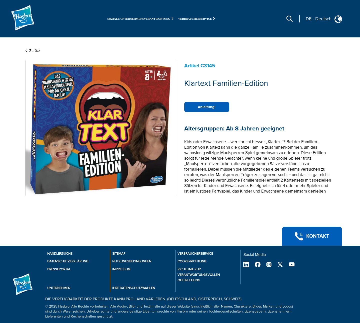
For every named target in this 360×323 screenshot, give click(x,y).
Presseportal (59, 269)
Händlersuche (59, 254)
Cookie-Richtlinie (192, 261)
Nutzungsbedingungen (131, 261)
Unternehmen (58, 288)
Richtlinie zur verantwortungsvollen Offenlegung (199, 274)
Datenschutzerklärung (67, 261)
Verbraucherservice (195, 254)
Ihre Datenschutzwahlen (133, 288)
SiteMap (119, 254)
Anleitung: (207, 107)
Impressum (121, 269)
